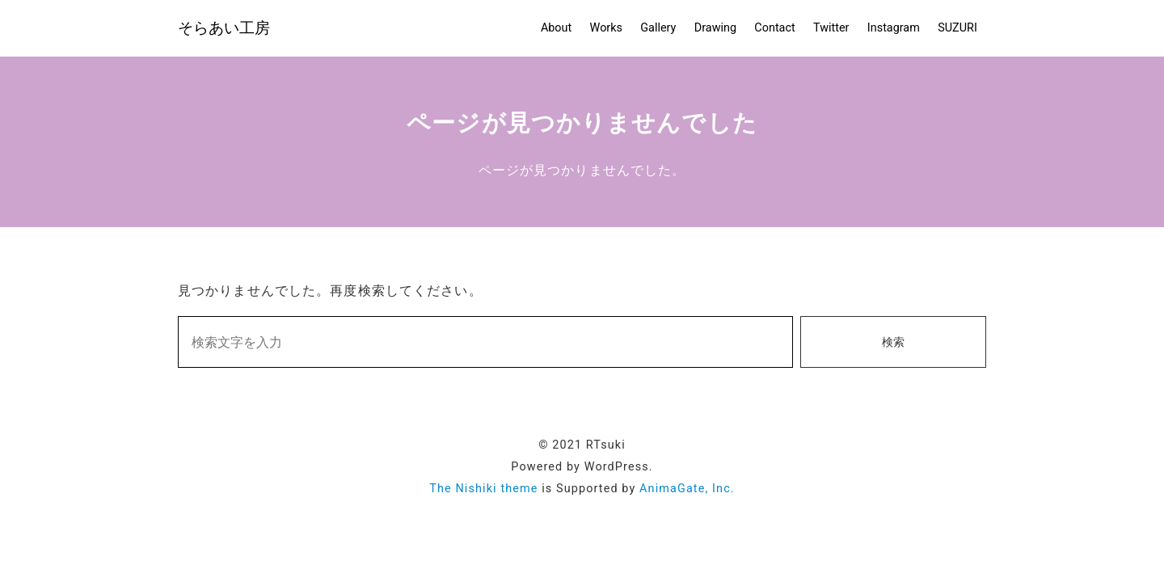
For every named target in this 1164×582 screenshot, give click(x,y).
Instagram (893, 28)
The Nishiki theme (483, 489)
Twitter (831, 28)
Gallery (658, 28)
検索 (893, 342)
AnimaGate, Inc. (687, 489)
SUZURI (957, 28)
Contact (774, 28)
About (556, 28)
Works (606, 28)
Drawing (715, 28)
